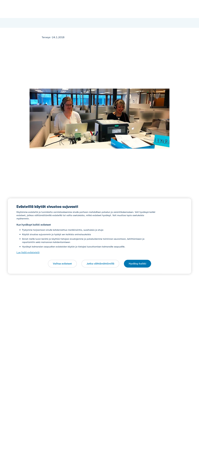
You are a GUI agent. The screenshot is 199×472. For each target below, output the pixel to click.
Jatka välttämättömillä (100, 263)
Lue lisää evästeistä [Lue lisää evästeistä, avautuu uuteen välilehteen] (27, 252)
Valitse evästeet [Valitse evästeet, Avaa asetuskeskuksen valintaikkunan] (62, 263)
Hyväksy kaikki (137, 263)
